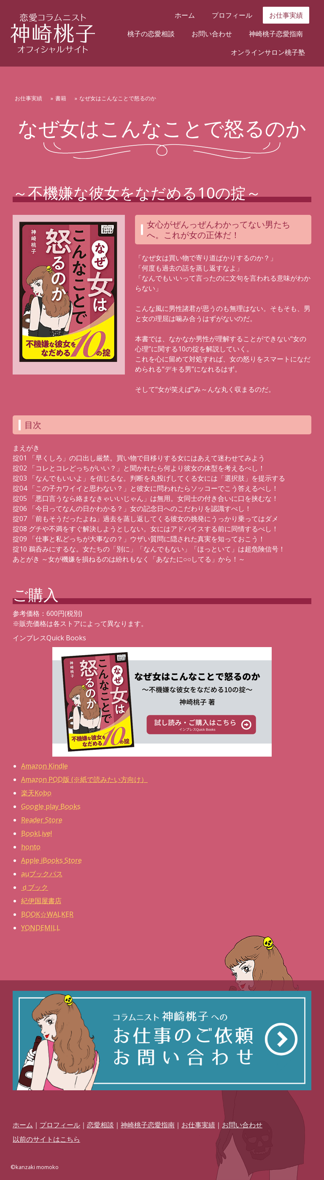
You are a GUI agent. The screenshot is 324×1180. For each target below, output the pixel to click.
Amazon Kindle (44, 766)
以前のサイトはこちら (46, 1139)
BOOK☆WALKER (47, 914)
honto (30, 846)
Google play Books (51, 806)
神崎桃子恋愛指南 (276, 33)
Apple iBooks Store (51, 860)
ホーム (185, 15)
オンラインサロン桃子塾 (268, 52)
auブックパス (42, 873)
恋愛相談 (100, 1124)
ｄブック (34, 887)
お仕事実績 (286, 15)
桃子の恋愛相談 (151, 33)
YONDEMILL (40, 927)
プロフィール (232, 15)
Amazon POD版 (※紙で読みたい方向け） (84, 779)
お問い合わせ (212, 33)
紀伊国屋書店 (41, 900)
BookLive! (36, 833)
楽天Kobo (36, 792)
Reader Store (41, 819)
